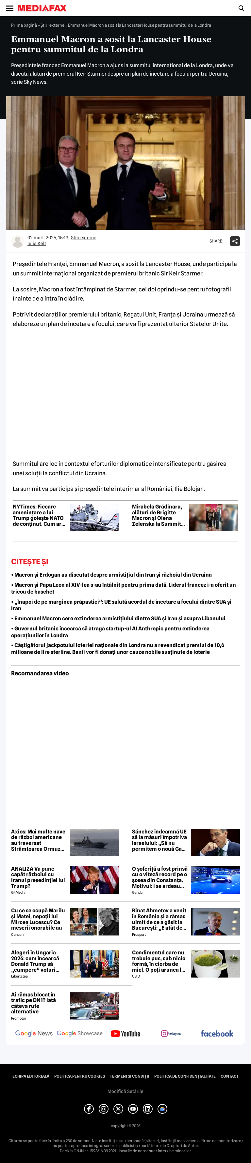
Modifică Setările (125, 1091)
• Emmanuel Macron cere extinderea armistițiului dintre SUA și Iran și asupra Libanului (118, 618)
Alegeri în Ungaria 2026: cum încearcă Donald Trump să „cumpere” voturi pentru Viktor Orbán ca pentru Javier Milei (38, 961)
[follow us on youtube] (125, 1034)
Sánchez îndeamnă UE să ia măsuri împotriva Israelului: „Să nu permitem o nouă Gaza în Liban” (159, 840)
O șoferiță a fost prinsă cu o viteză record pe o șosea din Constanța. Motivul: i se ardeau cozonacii (160, 877)
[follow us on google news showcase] (80, 1034)
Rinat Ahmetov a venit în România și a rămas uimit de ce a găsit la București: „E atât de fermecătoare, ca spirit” (159, 919)
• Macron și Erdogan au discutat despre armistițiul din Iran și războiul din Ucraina (111, 575)
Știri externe (52, 25)
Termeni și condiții (129, 1076)
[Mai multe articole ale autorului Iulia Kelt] (17, 241)
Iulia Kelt (36, 243)
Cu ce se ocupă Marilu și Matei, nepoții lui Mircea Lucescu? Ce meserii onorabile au (38, 919)
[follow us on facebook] (217, 1034)
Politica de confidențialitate (185, 1076)
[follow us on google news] (34, 1034)
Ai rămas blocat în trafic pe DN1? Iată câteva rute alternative (33, 1003)
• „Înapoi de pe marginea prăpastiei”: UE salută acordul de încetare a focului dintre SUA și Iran (121, 605)
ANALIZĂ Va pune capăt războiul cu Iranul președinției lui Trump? (38, 877)
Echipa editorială (30, 1076)
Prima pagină (24, 25)
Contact (230, 1076)
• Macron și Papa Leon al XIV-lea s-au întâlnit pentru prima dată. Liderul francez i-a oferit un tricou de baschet (123, 588)
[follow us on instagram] (171, 1034)
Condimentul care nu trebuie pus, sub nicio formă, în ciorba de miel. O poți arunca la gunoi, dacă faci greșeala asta (158, 961)
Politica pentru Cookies (79, 1076)
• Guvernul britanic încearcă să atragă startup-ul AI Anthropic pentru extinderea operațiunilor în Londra (110, 632)
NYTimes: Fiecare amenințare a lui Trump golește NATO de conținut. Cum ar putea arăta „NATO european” (38, 515)
